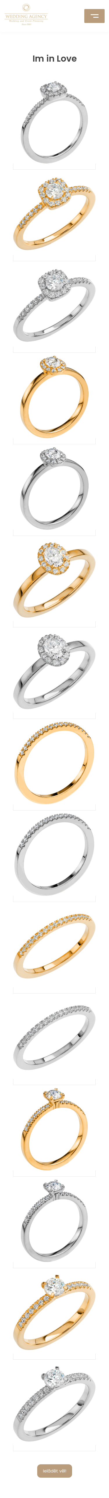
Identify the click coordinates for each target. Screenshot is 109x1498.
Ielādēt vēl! (54, 1471)
